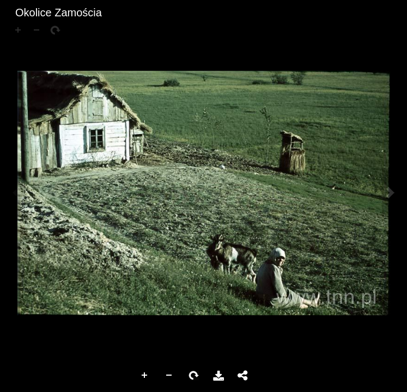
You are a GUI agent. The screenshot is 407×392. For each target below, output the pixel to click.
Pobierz (218, 375)
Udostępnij (243, 375)
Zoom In (145, 375)
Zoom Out (169, 375)
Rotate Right (194, 375)
